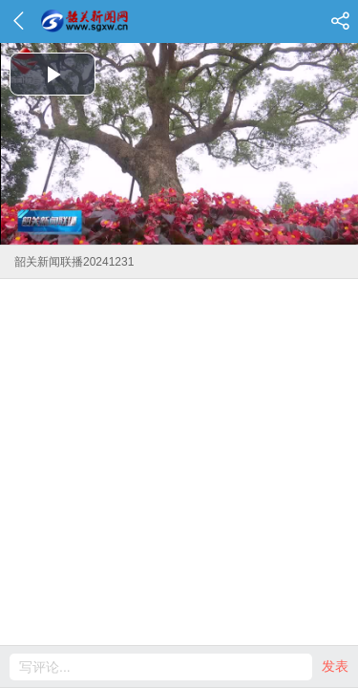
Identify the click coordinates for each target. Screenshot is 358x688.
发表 (335, 666)
